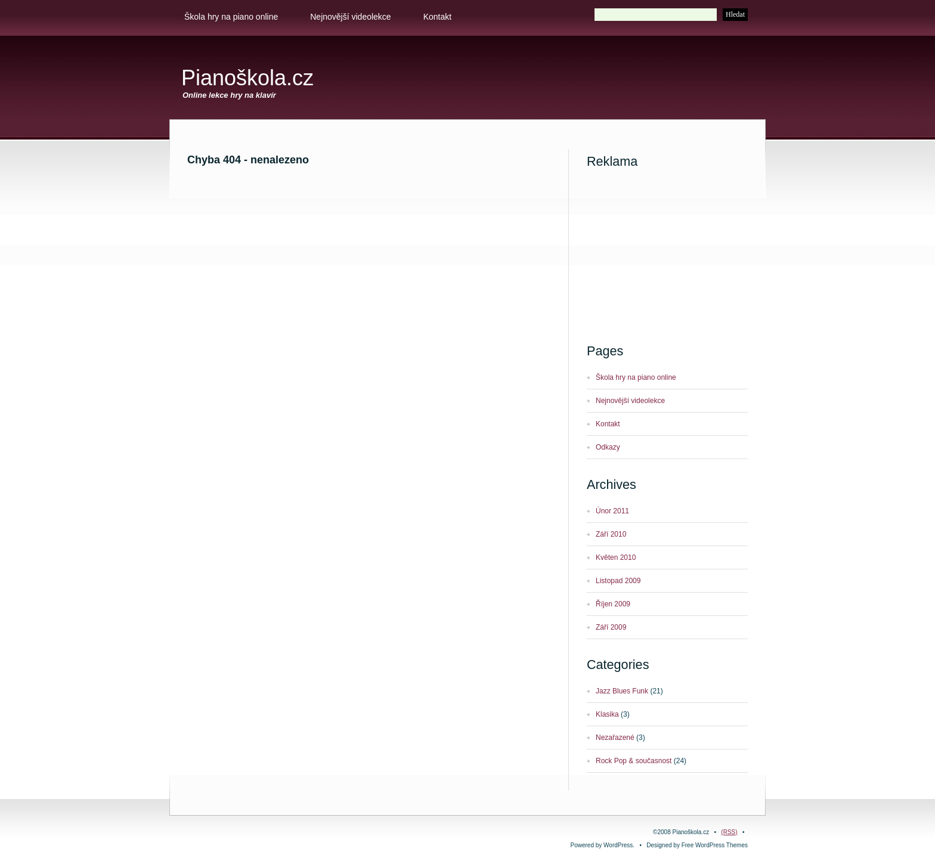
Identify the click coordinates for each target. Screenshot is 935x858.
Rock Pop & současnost (633, 761)
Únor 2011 (612, 511)
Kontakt (437, 16)
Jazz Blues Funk (622, 691)
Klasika (607, 714)
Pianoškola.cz (247, 78)
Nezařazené (615, 737)
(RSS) (729, 832)
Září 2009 (611, 627)
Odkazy (608, 447)
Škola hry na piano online (231, 16)
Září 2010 (611, 534)
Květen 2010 (616, 557)
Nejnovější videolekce (350, 16)
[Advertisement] (614, 82)
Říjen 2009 (613, 604)
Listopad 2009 (618, 581)
